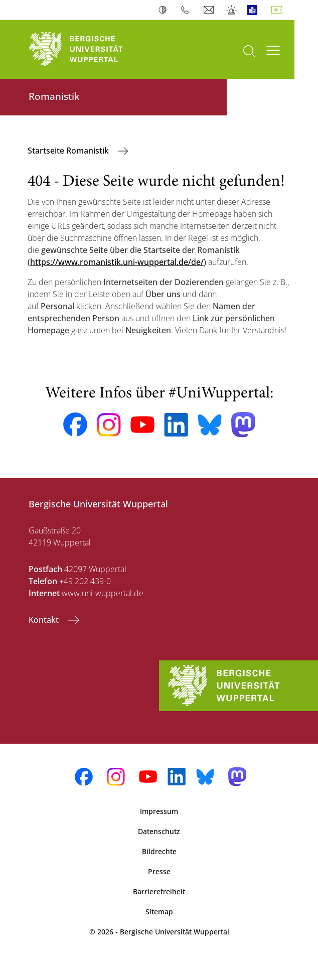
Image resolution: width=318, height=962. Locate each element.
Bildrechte (159, 851)
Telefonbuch (187, 10)
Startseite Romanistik (69, 150)
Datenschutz (159, 831)
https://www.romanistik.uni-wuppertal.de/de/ (117, 261)
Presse (159, 871)
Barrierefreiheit (159, 891)
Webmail (210, 10)
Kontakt (45, 619)
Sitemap (159, 911)
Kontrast (164, 10)
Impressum (159, 811)
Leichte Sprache (254, 10)
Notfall (232, 10)
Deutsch (279, 10)
